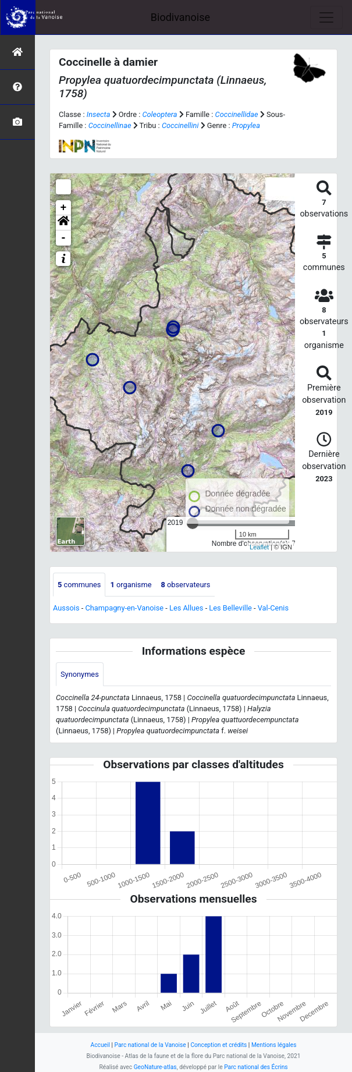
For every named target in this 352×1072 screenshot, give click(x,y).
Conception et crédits (218, 1045)
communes (79, 584)
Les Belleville (230, 608)
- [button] (64, 238)
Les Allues (186, 608)
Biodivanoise (180, 17)
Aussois (66, 608)
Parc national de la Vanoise (150, 1045)
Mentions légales (274, 1045)
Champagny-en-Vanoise (124, 608)
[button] (63, 222)
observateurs (185, 584)
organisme (130, 584)
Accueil (100, 1045)
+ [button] (64, 208)
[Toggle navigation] (326, 17)
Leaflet (259, 547)
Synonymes (80, 674)
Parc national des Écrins (255, 1067)
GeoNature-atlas (155, 1067)
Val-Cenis (273, 608)
